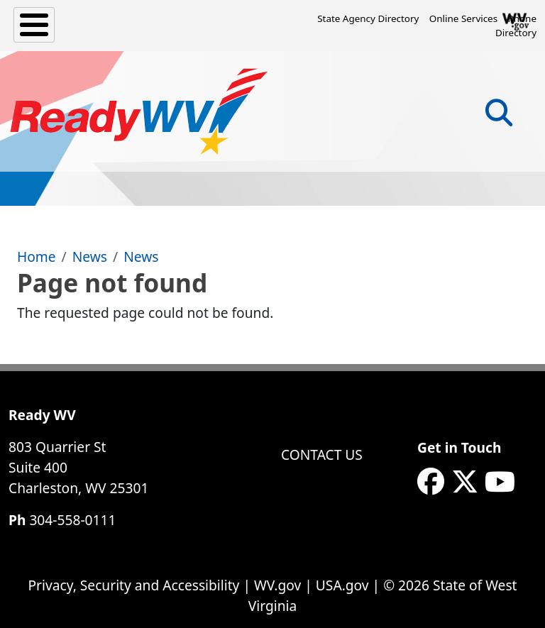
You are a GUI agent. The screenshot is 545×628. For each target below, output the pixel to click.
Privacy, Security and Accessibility (133, 585)
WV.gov (277, 585)
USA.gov (342, 585)
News (89, 256)
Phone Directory (515, 25)
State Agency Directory (368, 18)
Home (36, 256)
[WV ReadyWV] (139, 111)
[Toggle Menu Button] (34, 25)
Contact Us (322, 454)
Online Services (463, 18)
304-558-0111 (72, 519)
